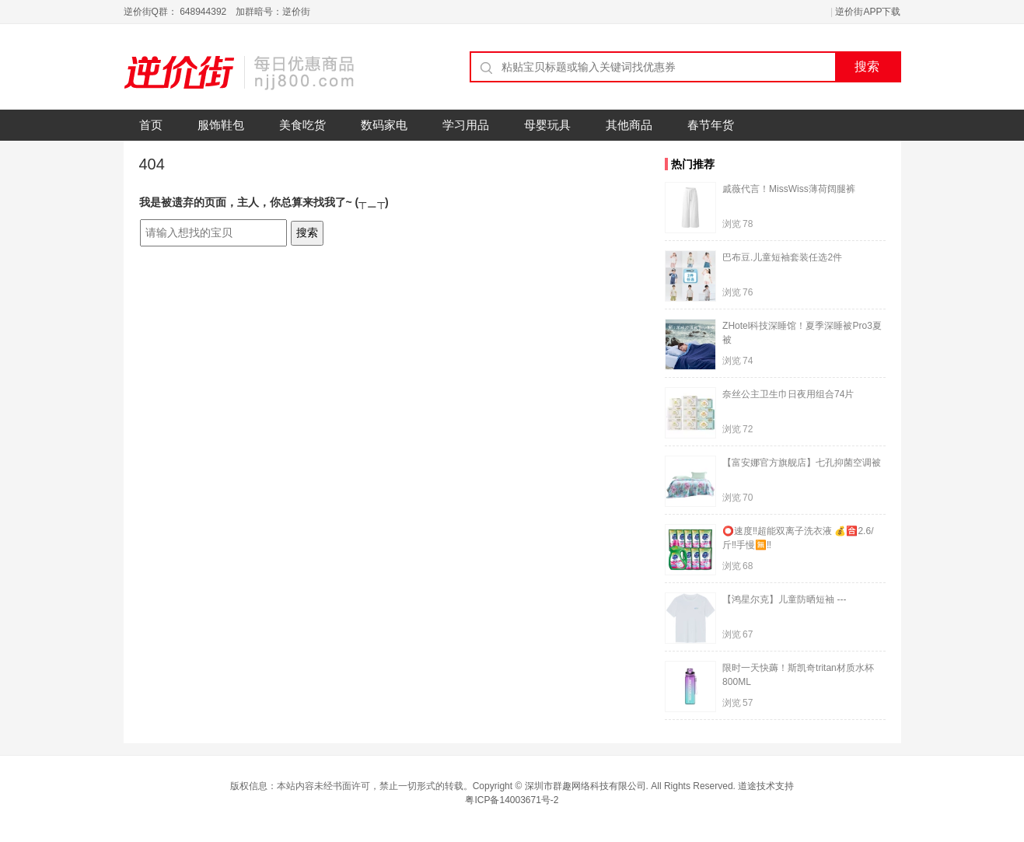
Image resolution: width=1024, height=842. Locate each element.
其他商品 (629, 124)
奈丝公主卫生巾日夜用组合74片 (788, 394)
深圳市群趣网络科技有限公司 (585, 786)
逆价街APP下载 (867, 11)
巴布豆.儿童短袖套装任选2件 (782, 257)
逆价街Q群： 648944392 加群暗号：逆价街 (217, 11)
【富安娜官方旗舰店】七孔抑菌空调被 (801, 462)
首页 (151, 124)
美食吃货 (302, 124)
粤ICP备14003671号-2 (511, 800)
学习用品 (465, 124)
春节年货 (710, 124)
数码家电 (384, 124)
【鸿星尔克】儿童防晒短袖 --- (784, 599)
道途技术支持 (766, 786)
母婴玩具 (547, 124)
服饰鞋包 (220, 124)
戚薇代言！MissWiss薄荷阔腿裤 (788, 188)
